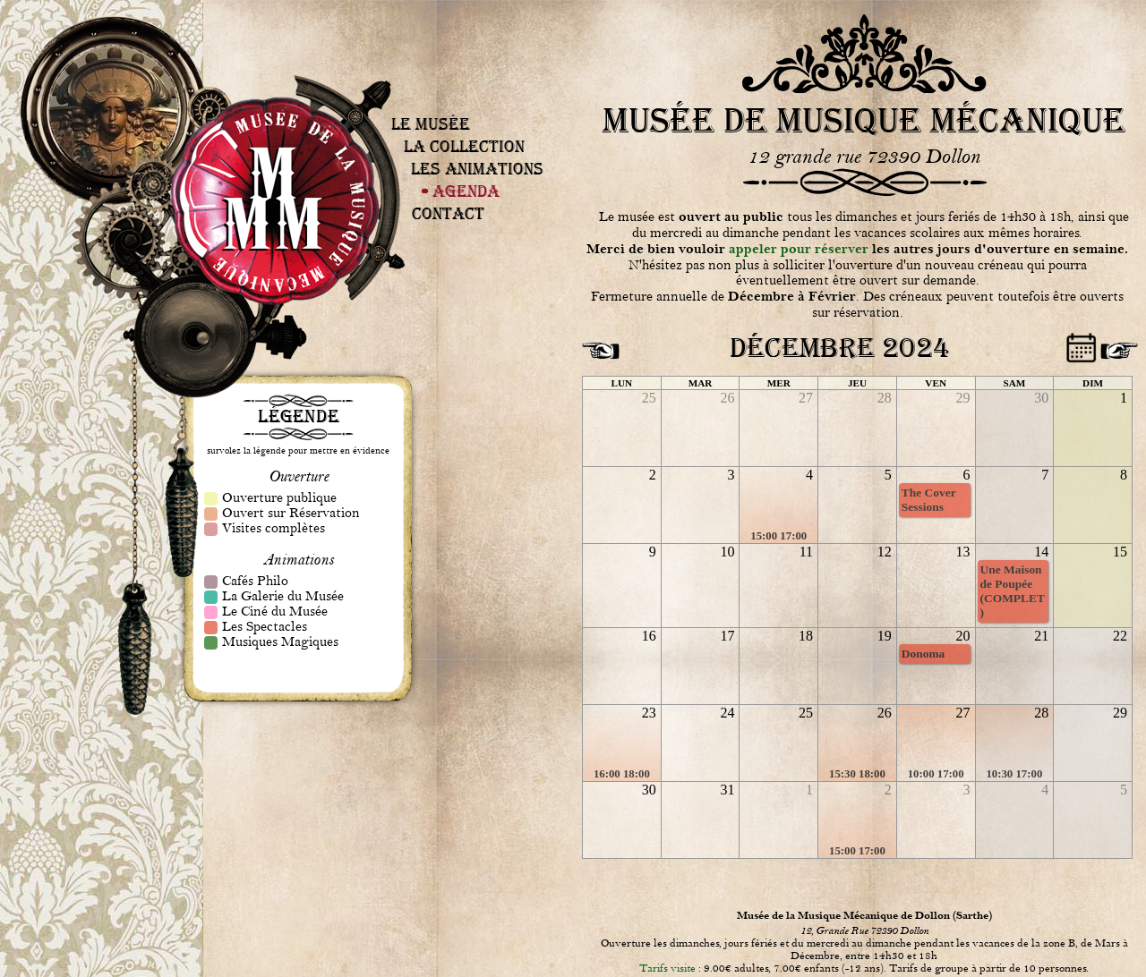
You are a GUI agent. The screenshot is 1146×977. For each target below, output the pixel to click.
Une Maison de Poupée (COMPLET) (1012, 591)
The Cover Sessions (929, 500)
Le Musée (430, 124)
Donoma (923, 653)
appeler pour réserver (798, 249)
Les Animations (477, 168)
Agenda (466, 191)
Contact (448, 213)
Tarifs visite (667, 968)
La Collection (464, 146)
